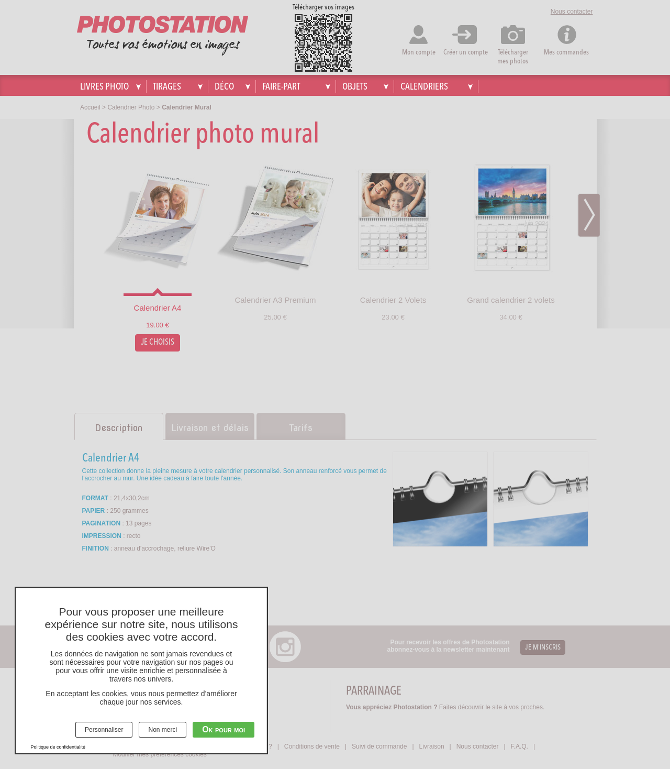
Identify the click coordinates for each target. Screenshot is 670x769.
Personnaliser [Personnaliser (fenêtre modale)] (104, 729)
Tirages (167, 87)
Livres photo (104, 87)
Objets (354, 87)
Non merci (162, 729)
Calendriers (424, 87)
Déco (224, 87)
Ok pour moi (223, 729)
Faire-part (281, 87)
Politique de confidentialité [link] (58, 747)
